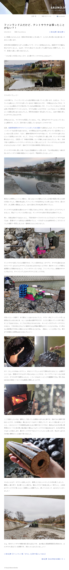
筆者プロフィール (46, 16)
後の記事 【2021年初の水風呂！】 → (53, 559)
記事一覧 (34, 16)
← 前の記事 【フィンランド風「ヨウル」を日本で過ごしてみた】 (25, 554)
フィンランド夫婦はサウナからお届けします (52, 10)
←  (53, 32)
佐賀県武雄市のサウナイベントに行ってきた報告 (24, 128)
